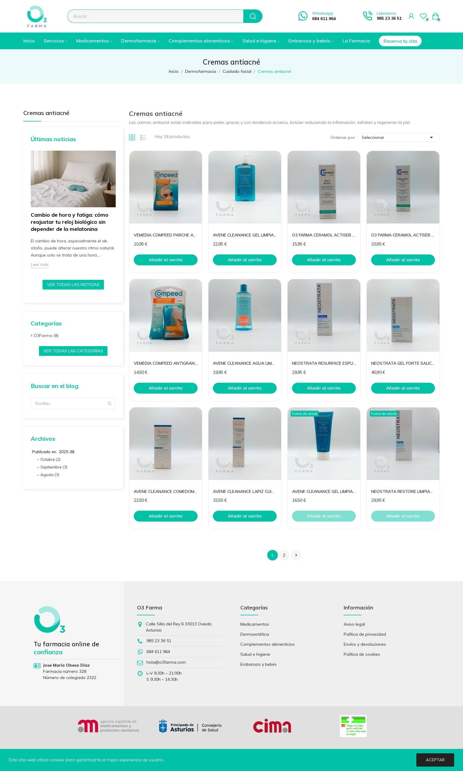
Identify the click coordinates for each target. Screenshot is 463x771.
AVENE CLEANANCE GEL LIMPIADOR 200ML (324, 491)
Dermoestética (254, 634)
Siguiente (296, 555)
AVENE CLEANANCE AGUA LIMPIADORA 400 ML (245, 363)
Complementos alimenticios (267, 644)
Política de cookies (362, 654)
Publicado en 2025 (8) (53, 451)
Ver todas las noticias (73, 284)
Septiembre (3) (53, 467)
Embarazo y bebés (258, 664)
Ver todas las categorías (73, 351)
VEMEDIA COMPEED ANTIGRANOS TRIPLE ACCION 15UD (166, 363)
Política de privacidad (365, 634)
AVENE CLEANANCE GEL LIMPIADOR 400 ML (245, 235)
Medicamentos (254, 624)
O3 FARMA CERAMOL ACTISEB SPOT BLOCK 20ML (324, 235)
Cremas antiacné (46, 113)
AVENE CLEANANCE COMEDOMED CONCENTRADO (166, 491)
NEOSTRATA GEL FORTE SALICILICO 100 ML (403, 363)
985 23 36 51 (389, 18)
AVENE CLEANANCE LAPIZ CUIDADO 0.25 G (245, 491)
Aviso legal (354, 624)
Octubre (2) (50, 459)
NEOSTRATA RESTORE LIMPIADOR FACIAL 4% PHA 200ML (403, 491)
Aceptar (435, 759)
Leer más (39, 264)
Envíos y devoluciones (365, 644)
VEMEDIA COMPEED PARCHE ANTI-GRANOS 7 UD (166, 235)
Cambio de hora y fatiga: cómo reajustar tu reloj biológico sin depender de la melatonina (69, 221)
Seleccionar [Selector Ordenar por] (398, 137)
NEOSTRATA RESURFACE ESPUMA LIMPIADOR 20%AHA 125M (324, 363)
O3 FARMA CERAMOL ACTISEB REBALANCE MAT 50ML (403, 235)
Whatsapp (322, 13)
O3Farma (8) (46, 335)
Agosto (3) (49, 474)
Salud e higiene (255, 654)
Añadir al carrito (165, 259)
